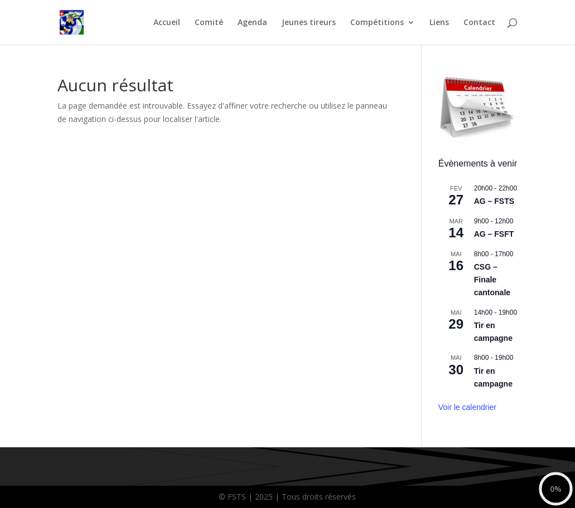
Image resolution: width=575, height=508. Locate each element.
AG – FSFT (494, 233)
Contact (479, 22)
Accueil (166, 22)
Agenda (252, 22)
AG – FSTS (494, 201)
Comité (209, 22)
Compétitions (377, 22)
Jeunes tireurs (309, 22)
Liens (439, 22)
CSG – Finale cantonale (492, 279)
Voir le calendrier (467, 407)
